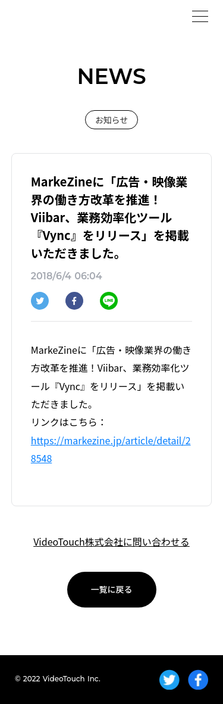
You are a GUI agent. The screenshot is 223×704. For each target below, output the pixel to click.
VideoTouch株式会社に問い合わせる (111, 541)
